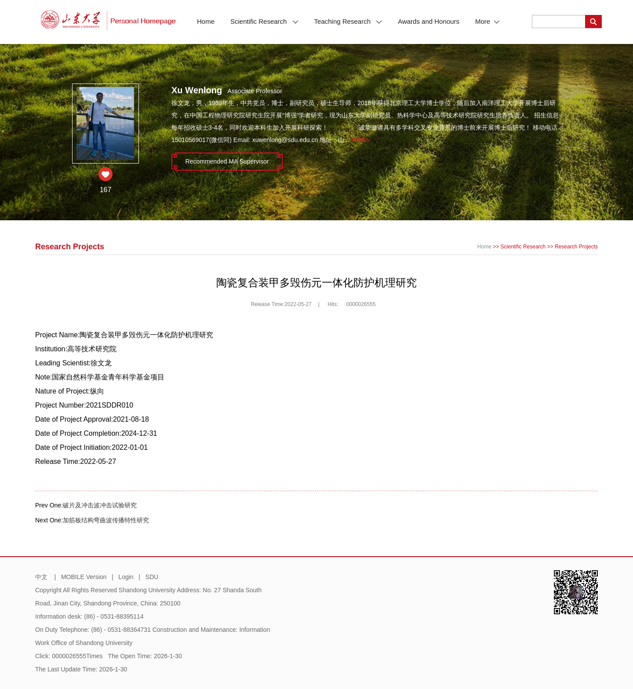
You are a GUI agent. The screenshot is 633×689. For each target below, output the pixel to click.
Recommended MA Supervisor (227, 161)
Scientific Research (264, 21)
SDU (152, 576)
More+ (360, 140)
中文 (41, 576)
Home (206, 21)
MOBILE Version (84, 576)
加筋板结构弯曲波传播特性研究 (106, 520)
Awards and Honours (428, 21)
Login (125, 576)
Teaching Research (348, 21)
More (487, 21)
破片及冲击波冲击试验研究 (100, 505)
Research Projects (576, 247)
